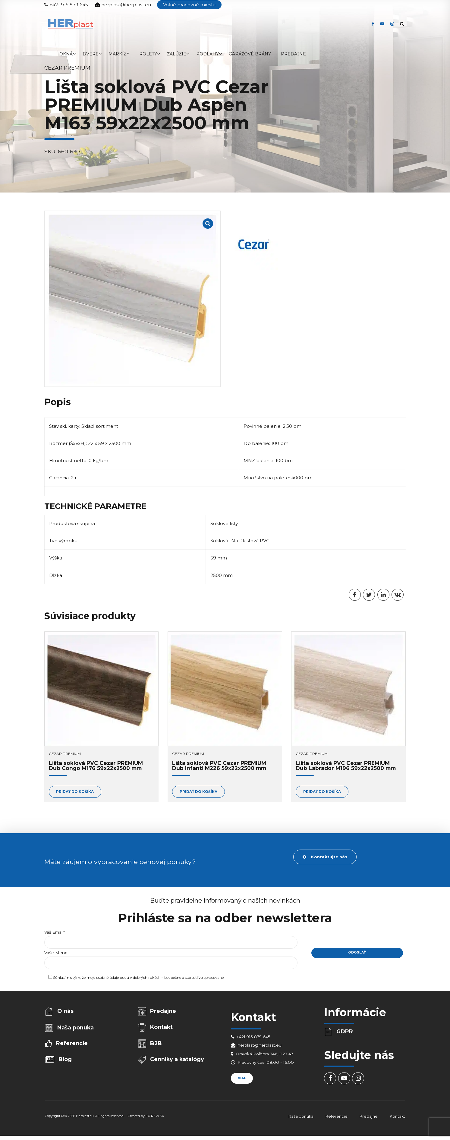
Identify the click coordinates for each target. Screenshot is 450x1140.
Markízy (119, 54)
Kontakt (161, 1027)
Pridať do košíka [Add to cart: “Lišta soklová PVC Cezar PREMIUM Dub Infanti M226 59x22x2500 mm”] (198, 791)
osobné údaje (107, 978)
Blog (65, 1059)
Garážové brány (250, 54)
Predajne (293, 54)
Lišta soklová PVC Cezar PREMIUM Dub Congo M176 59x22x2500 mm (96, 765)
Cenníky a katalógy (177, 1060)
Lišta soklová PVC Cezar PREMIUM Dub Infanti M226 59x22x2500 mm (219, 765)
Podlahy (207, 54)
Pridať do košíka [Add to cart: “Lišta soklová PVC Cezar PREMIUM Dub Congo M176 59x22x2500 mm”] (75, 791)
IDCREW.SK (155, 1116)
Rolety (148, 54)
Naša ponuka (75, 1027)
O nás (65, 1011)
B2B (156, 1043)
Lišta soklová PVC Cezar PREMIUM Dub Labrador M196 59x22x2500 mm (346, 765)
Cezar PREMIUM (65, 753)
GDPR (344, 1031)
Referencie (72, 1043)
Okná (66, 54)
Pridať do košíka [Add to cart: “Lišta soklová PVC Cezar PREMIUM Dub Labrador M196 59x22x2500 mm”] (322, 791)
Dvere (91, 54)
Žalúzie (176, 54)
